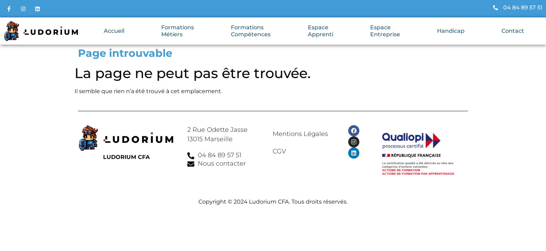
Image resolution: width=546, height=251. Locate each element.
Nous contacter (222, 163)
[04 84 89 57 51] (190, 155)
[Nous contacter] (190, 164)
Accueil (114, 31)
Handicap (451, 31)
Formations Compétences (251, 31)
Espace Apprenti (320, 31)
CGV (279, 151)
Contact (512, 31)
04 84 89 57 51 (219, 155)
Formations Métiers (177, 31)
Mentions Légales (300, 134)
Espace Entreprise (385, 31)
